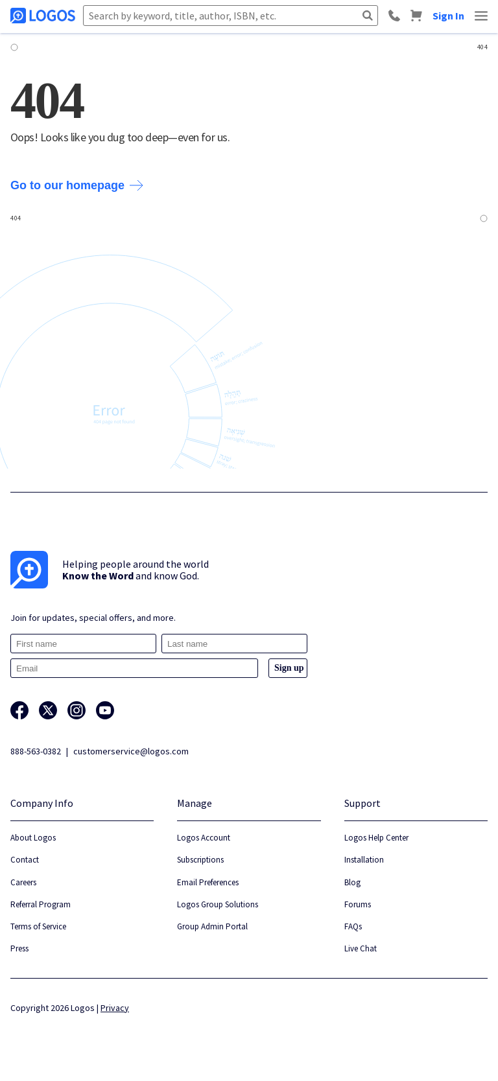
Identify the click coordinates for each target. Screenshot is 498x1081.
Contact (24, 859)
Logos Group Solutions (217, 904)
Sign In (448, 15)
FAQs (353, 926)
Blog (352, 882)
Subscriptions (200, 859)
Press (19, 948)
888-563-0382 (35, 751)
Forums (357, 904)
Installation (364, 859)
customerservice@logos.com (131, 751)
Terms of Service (38, 926)
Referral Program (40, 904)
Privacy (115, 1008)
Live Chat (360, 948)
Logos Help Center (376, 837)
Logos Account (203, 837)
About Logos (33, 837)
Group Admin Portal (212, 926)
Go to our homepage (76, 185)
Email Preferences (208, 882)
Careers (23, 882)
